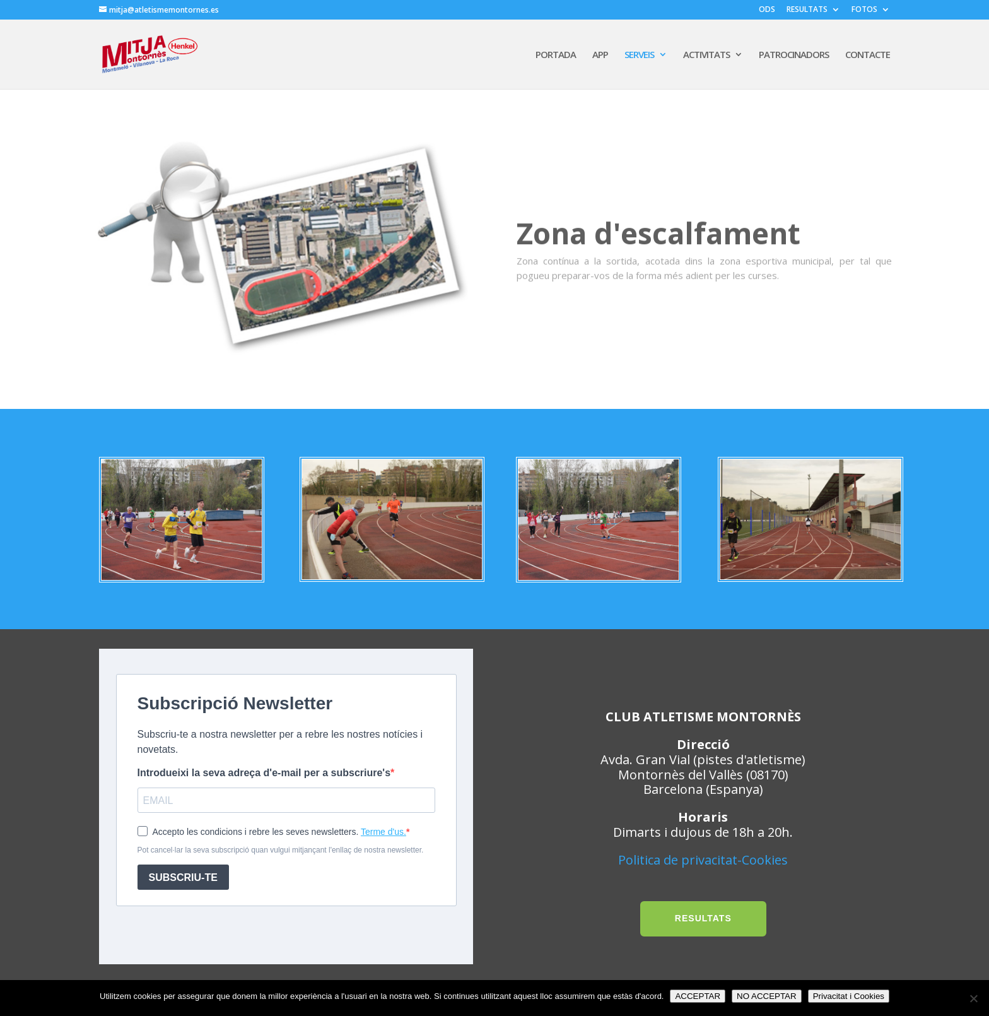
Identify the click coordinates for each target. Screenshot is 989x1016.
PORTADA (555, 55)
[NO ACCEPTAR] (973, 998)
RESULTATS (807, 10)
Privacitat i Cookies (848, 996)
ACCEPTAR (697, 996)
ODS (767, 10)
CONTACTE (867, 55)
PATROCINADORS (794, 55)
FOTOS (864, 10)
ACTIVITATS (706, 55)
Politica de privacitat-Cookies (703, 859)
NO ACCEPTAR (767, 996)
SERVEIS (639, 55)
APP (600, 55)
